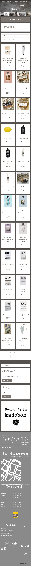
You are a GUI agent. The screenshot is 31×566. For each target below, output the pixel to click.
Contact (3, 1)
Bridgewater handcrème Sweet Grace (23, 60)
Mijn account (25, 5)
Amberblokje (23, 187)
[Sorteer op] (15, 35)
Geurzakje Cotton (8, 289)
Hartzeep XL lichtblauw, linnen (23, 339)
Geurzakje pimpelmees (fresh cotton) (7, 340)
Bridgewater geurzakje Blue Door (8, 211)
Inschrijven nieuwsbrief (6, 535)
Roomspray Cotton (23, 161)
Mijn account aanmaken (7, 537)
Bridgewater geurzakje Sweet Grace (23, 239)
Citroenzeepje (8, 138)
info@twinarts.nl (25, 442)
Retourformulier (5, 533)
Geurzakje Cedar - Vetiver (23, 265)
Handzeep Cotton (23, 138)
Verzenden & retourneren (7, 532)
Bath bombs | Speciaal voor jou (23, 87)
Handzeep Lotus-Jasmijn (8, 162)
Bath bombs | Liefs (7, 113)
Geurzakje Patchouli (23, 315)
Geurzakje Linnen (8, 315)
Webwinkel (15, 19)
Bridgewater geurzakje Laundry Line (23, 212)
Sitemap (3, 538)
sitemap (22, 563)
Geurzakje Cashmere (8, 264)
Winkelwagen (6, 380)
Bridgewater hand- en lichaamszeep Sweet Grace (7, 60)
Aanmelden (6, 396)
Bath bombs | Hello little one (23, 114)
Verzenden (9, 1)
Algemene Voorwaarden (20, 1)
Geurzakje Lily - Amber (23, 290)
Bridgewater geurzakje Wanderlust (7, 88)
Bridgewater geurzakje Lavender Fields (7, 239)
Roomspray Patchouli (8, 187)
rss (25, 563)
